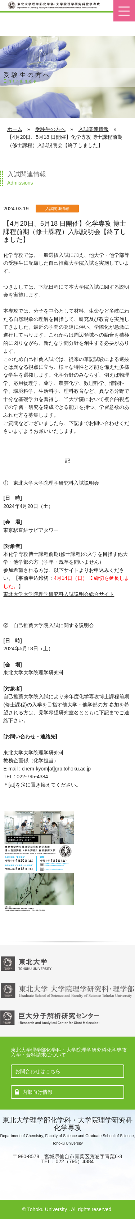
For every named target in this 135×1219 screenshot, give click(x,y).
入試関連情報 (93, 129)
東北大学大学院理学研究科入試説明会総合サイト (58, 594)
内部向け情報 (37, 1092)
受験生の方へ (50, 129)
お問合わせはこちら (37, 1071)
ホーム (14, 129)
